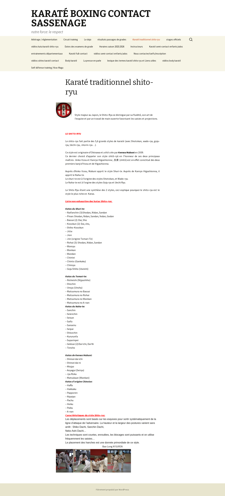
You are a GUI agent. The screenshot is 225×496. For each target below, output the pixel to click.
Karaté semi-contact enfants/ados (166, 46)
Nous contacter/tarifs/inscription (150, 53)
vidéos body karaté (171, 60)
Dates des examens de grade (79, 46)
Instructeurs (136, 46)
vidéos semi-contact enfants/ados (110, 53)
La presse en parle (92, 60)
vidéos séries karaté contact (45, 60)
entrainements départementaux (47, 53)
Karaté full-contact (78, 53)
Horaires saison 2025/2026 (111, 46)
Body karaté (71, 60)
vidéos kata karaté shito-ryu (44, 46)
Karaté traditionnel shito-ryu (146, 39)
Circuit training (70, 39)
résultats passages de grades (112, 39)
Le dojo (87, 39)
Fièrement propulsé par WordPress (112, 489)
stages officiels (173, 39)
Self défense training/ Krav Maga (47, 67)
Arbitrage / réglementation (44, 39)
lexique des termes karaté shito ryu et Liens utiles (131, 60)
